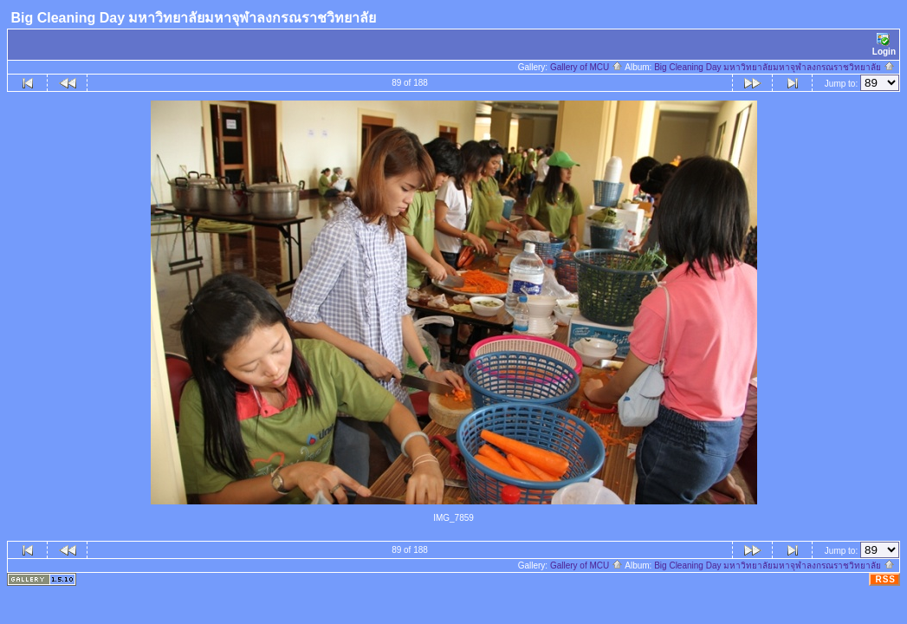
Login (884, 44)
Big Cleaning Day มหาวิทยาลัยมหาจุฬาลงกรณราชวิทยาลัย (774, 67)
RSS (885, 579)
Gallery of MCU (586, 67)
